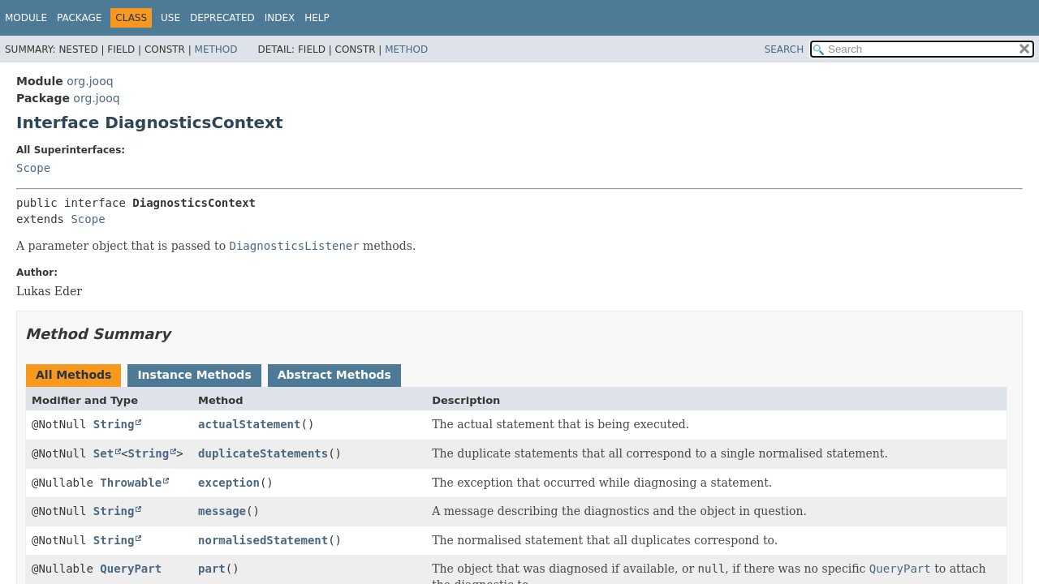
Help (317, 18)
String (114, 424)
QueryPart (131, 568)
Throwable (131, 482)
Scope (33, 167)
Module (26, 18)
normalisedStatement (263, 540)
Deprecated (222, 18)
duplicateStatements (263, 453)
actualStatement (249, 424)
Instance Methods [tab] (194, 374)
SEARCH (784, 49)
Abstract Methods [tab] (334, 374)
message (222, 511)
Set (103, 453)
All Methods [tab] (73, 374)
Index (280, 18)
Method (216, 49)
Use (170, 18)
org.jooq (90, 81)
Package (79, 18)
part (212, 568)
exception (229, 482)
